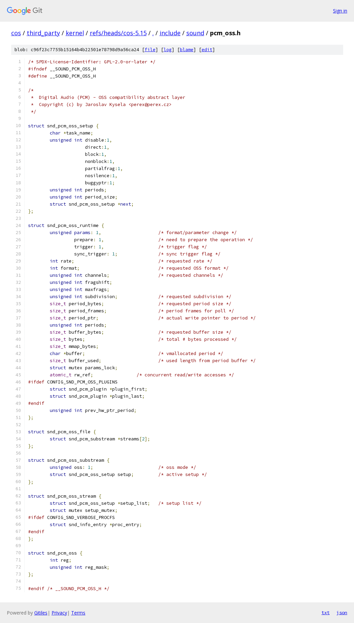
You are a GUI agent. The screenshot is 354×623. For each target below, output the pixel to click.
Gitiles (40, 612)
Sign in (340, 10)
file (150, 50)
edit (207, 50)
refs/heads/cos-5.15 (118, 33)
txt (325, 612)
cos (16, 33)
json (341, 612)
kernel (75, 33)
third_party (43, 33)
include (170, 33)
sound (195, 33)
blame (186, 50)
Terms (78, 612)
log (168, 50)
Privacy (59, 612)
